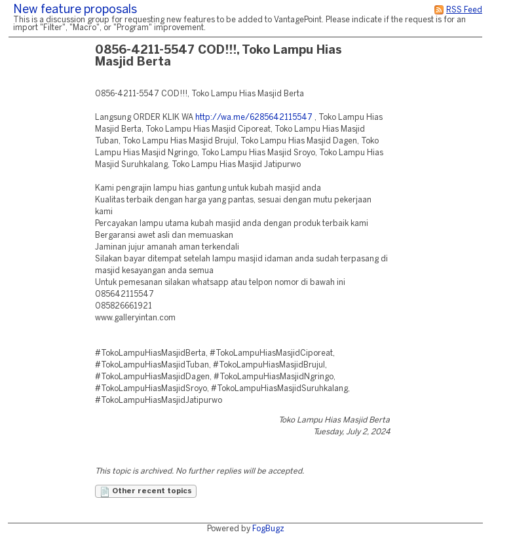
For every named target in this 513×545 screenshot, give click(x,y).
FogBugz (268, 529)
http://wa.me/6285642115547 (254, 117)
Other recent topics (146, 492)
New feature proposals (75, 10)
